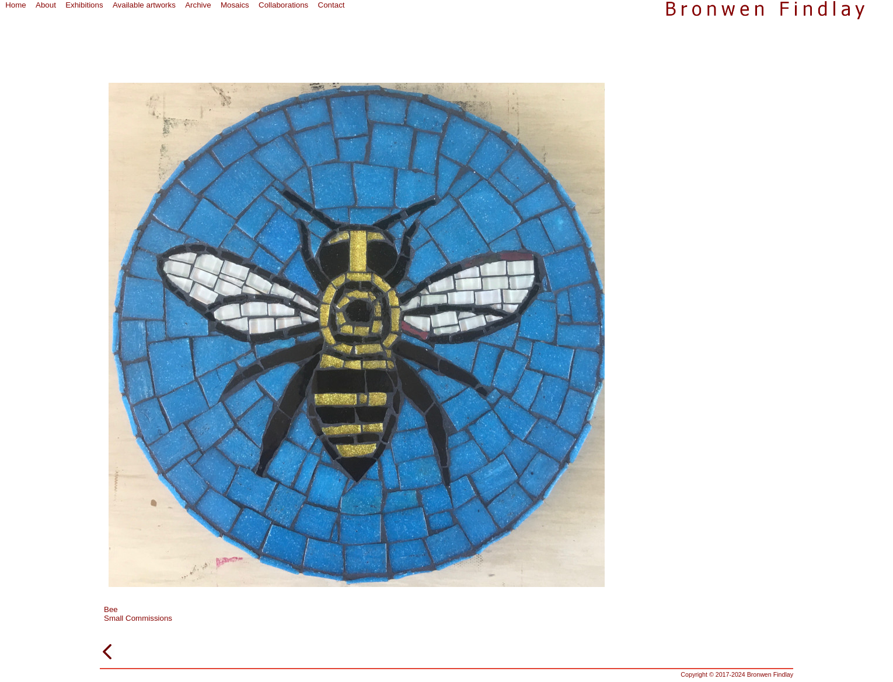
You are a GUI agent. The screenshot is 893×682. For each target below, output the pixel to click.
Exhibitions (84, 5)
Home (15, 5)
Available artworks (144, 5)
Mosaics (235, 5)
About (46, 5)
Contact (331, 5)
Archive (198, 5)
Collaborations (283, 5)
